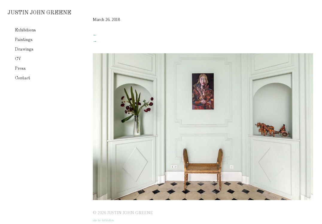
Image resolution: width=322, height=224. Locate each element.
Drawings (24, 49)
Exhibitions (25, 30)
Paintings (24, 40)
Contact (22, 78)
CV (18, 59)
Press (20, 68)
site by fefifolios (103, 220)
